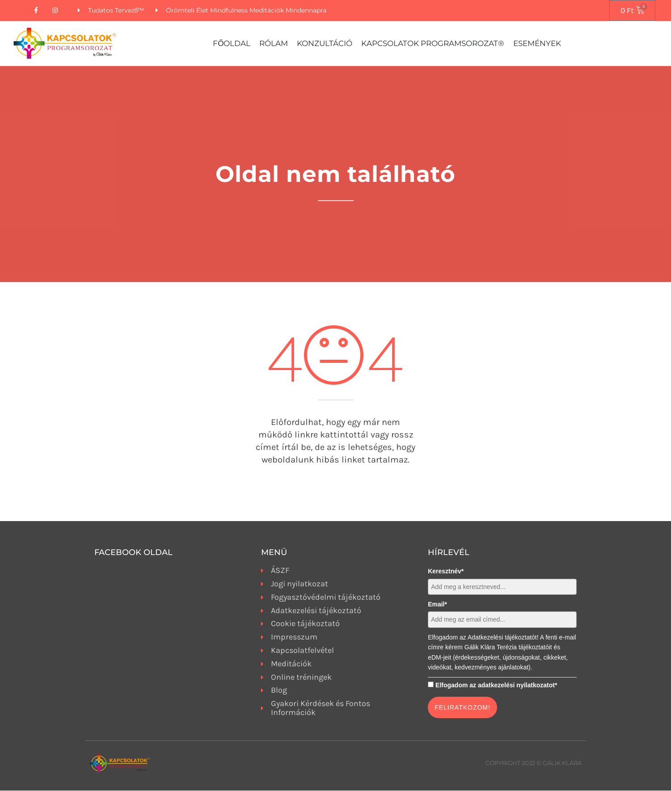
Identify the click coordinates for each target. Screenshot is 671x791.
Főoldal (231, 43)
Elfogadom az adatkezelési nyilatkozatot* (496, 685)
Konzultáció (324, 43)
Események (537, 43)
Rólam (273, 43)
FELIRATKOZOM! (462, 707)
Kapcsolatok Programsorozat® (432, 43)
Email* (437, 604)
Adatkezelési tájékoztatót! (503, 637)
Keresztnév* (446, 571)
